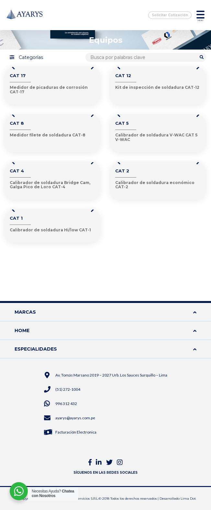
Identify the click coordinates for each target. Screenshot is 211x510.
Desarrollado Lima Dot (178, 498)
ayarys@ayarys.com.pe (75, 417)
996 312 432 (66, 403)
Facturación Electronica (75, 432)
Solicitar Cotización (170, 15)
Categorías (26, 57)
